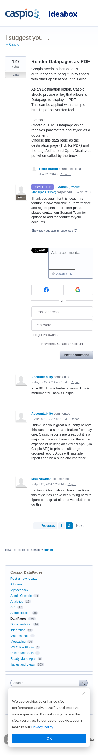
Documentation (21, 624)
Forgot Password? (45, 335)
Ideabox (62, 13)
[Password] (62, 325)
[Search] (83, 683)
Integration (17, 630)
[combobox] (46, 683)
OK (49, 738)
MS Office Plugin (22, 647)
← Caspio (12, 44)
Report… (65, 174)
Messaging (18, 641)
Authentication (20, 613)
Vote (16, 74)
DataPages (33, 572)
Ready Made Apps (23, 659)
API (12, 607)
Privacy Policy (42, 727)
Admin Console (21, 596)
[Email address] (62, 312)
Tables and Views (22, 664)
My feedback (19, 590)
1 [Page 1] (62, 525)
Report (75, 382)
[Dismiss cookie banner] (84, 694)
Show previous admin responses (54, 230)
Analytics (16, 601)
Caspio (16, 572)
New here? (62, 344)
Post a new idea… (23, 578)
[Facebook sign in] (46, 290)
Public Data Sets (22, 653)
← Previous (45, 525)
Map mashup (19, 636)
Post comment (76, 355)
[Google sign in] (78, 290)
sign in (48, 549)
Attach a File (64, 273)
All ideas (16, 584)
